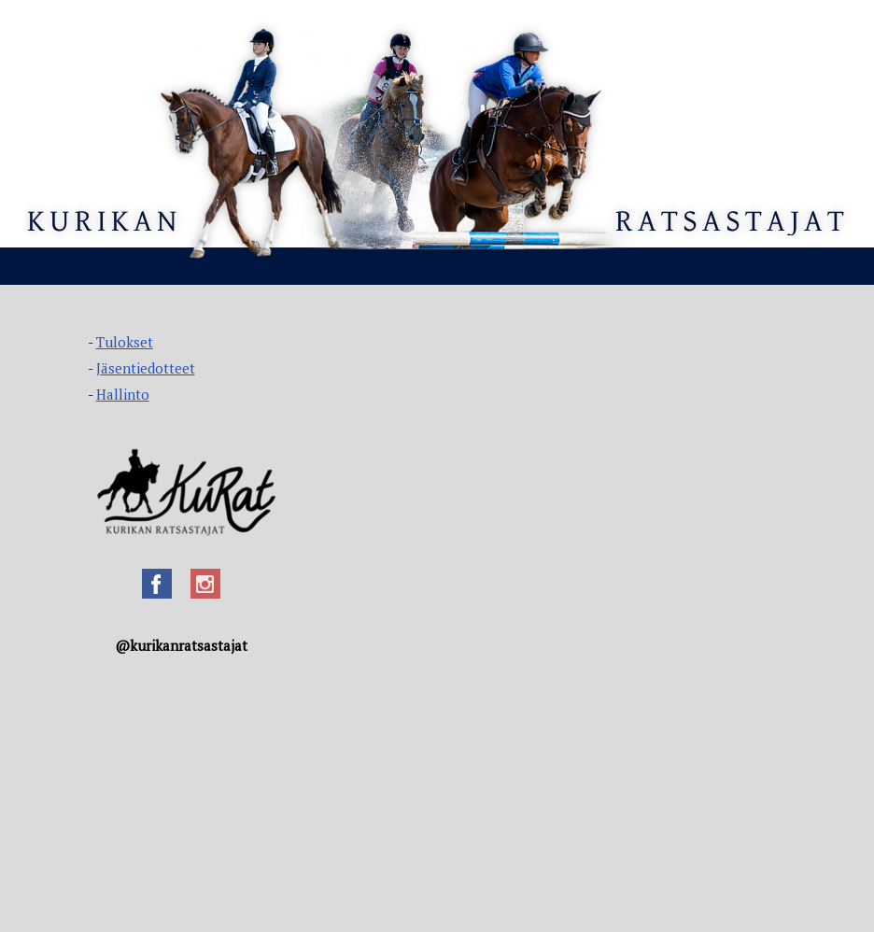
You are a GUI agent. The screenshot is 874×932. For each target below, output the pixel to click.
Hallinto (122, 394)
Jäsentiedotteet (145, 368)
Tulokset (124, 341)
